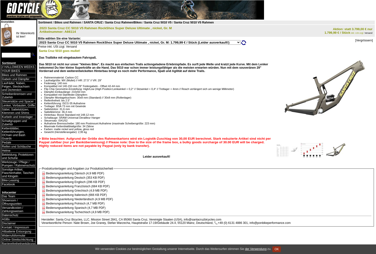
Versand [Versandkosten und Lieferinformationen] (368, 33)
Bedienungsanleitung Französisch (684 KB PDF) (78, 186)
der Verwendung (256, 249)
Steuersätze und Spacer (18, 101)
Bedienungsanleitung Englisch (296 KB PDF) (75, 182)
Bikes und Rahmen (14, 75)
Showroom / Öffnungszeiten (12, 202)
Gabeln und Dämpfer (15, 79)
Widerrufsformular (13, 235)
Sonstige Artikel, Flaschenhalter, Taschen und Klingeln (18, 173)
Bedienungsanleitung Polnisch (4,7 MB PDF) (75, 203)
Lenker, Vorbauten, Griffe (18, 105)
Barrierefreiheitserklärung (18, 243)
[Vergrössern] (364, 40)
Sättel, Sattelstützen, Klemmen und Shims (15, 111)
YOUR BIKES (11, 71)
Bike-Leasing (10, 180)
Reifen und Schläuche (16, 146)
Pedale (6, 142)
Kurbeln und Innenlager (17, 117)
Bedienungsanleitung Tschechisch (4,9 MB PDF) (78, 212)
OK (277, 249)
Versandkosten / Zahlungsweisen (12, 209)
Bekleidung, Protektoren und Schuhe (18, 156)
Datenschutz (10, 215)
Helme (6, 150)
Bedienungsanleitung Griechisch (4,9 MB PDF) (76, 190)
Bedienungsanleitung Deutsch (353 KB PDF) (75, 177)
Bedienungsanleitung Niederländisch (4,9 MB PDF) (79, 199)
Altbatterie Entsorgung (16, 231)
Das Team (8, 196)
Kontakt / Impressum (15, 227)
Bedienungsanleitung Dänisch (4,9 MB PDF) (75, 173)
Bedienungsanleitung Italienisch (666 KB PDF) (76, 195)
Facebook (8, 184)
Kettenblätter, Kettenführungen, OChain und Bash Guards (13, 133)
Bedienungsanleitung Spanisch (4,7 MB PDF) (76, 208)
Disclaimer (9, 223)
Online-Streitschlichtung (17, 239)
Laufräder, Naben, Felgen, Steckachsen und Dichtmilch (15, 87)
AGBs (6, 219)
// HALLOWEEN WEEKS (18, 67)
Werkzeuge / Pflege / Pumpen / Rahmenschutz (18, 163)
